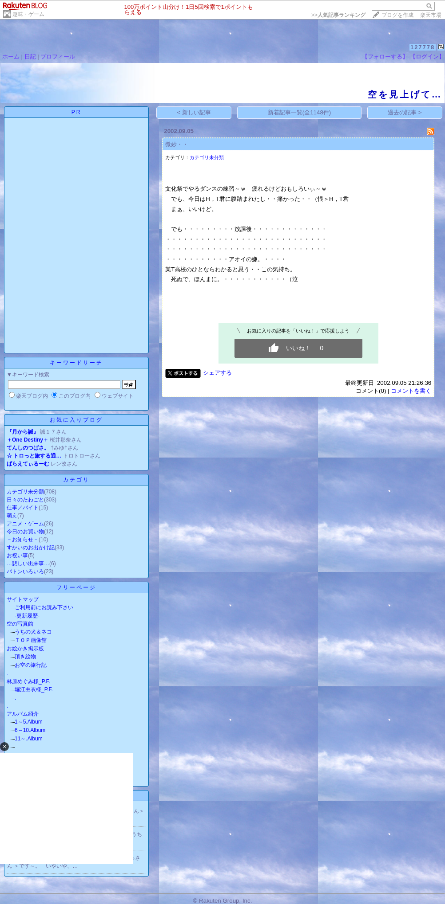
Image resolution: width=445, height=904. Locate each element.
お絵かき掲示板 (25, 649)
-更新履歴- (27, 616)
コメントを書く (411, 390)
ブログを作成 (397, 15)
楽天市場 (430, 15)
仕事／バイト (23, 508)
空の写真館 (20, 624)
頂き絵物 (25, 657)
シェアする (217, 372)
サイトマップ (23, 599)
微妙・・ (176, 144)
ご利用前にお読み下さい (44, 607)
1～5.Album (29, 722)
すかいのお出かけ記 (31, 547)
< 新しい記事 (194, 112)
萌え (12, 516)
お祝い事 (17, 555)
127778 (422, 47)
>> (338, 15)
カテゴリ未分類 (25, 492)
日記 (30, 56)
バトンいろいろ (25, 571)
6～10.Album (30, 730)
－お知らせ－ (23, 539)
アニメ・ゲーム (25, 523)
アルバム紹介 (23, 714)
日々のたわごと (25, 500)
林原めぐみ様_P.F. (28, 681)
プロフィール (57, 56)
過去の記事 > (405, 112)
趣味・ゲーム (28, 14)
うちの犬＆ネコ (33, 632)
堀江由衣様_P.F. (34, 689)
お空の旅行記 (31, 665)
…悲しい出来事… (28, 563)
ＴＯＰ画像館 (31, 640)
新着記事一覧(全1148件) (299, 112)
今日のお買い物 (25, 531)
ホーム (11, 56)
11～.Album (29, 739)
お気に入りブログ (76, 420)
